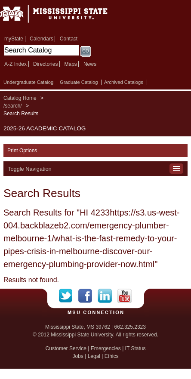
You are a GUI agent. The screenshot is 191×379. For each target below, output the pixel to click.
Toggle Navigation (30, 169)
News (89, 64)
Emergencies (106, 348)
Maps (70, 64)
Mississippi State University (64, 16)
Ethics (112, 356)
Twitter (68, 296)
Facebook (88, 296)
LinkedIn (107, 296)
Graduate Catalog (79, 82)
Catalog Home (20, 98)
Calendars (41, 39)
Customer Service (66, 348)
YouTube (124, 296)
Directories (45, 64)
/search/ (12, 106)
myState (13, 39)
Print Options (22, 151)
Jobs (77, 356)
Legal (94, 356)
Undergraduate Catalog (28, 82)
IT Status (135, 348)
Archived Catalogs (123, 82)
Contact (68, 39)
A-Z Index (15, 64)
